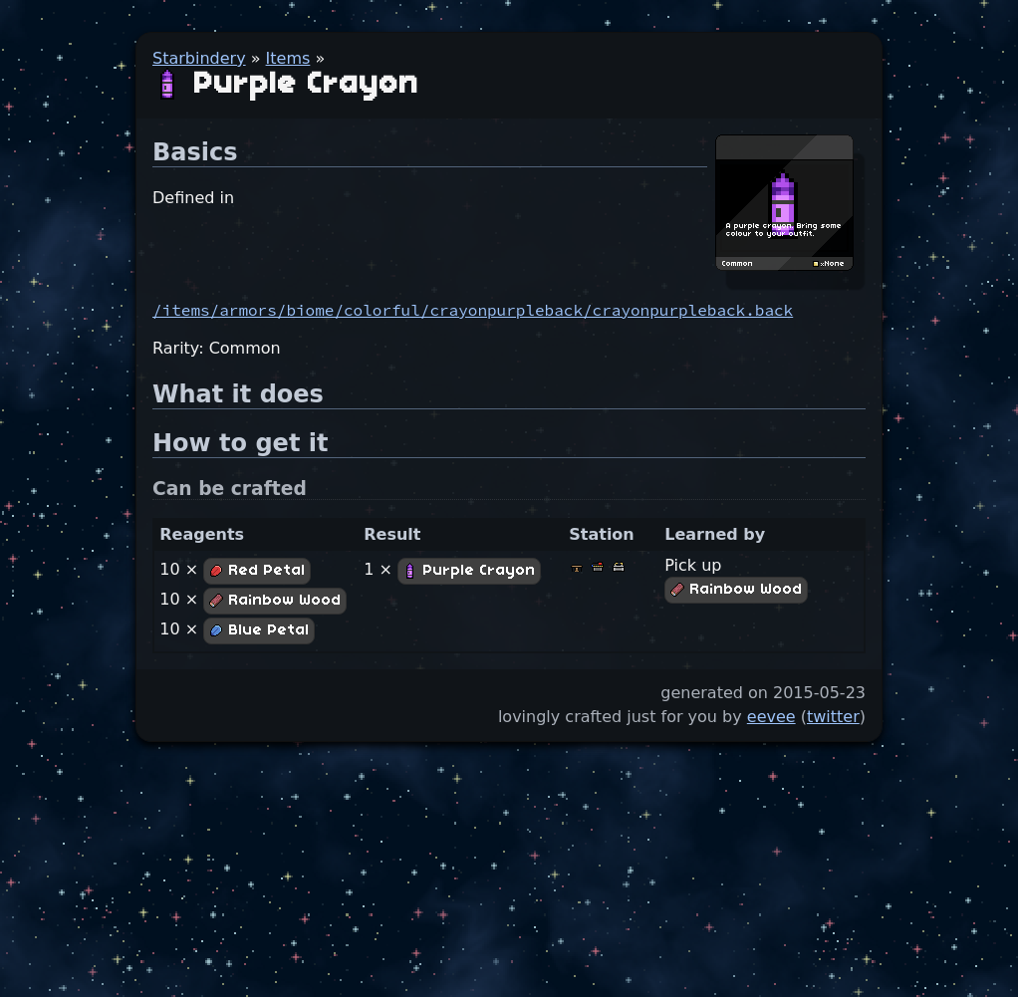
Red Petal (257, 571)
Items (288, 58)
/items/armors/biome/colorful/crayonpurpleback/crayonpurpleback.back (472, 310)
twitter (833, 716)
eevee (771, 716)
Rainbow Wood (275, 601)
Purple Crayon (469, 571)
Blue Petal (259, 630)
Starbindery (199, 58)
